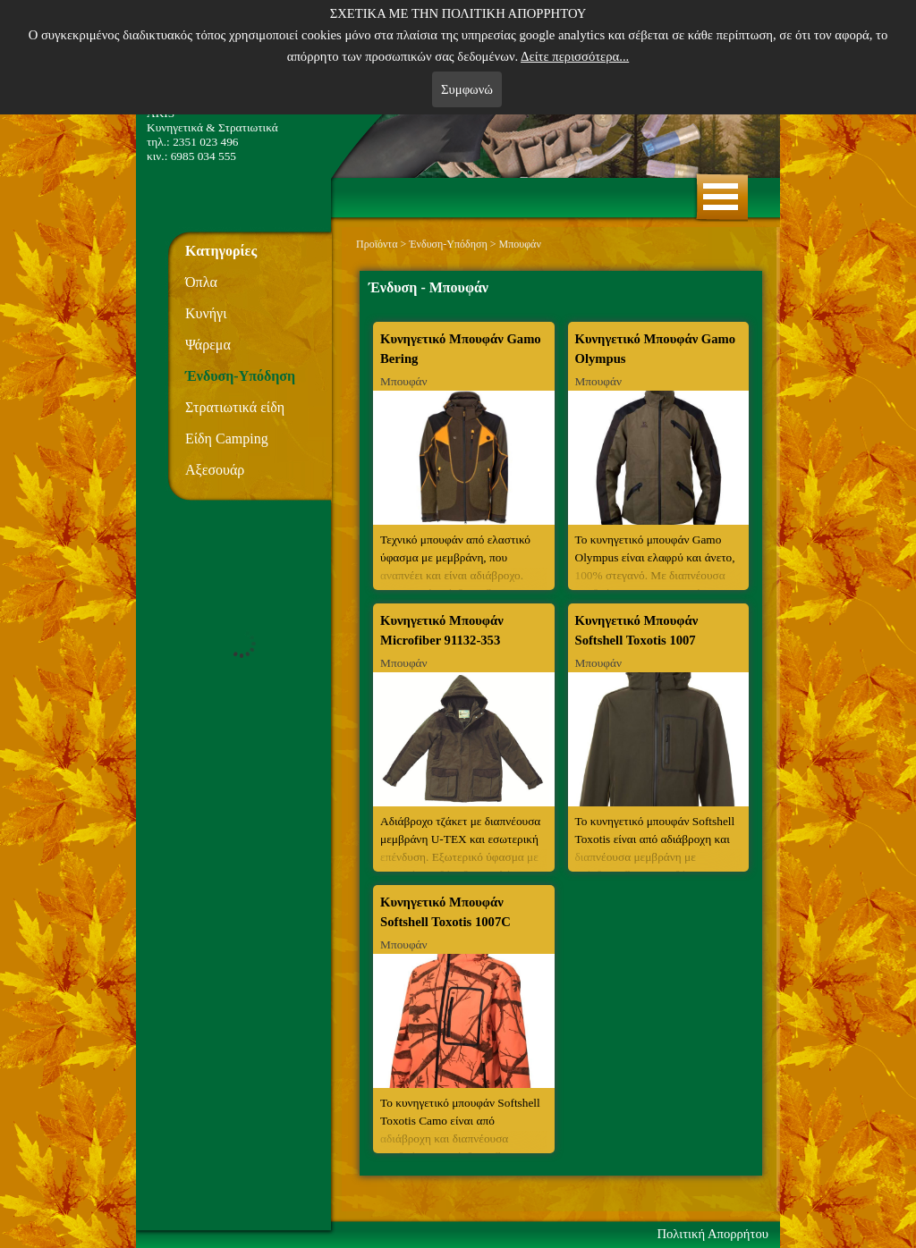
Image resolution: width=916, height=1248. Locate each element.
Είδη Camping (226, 438)
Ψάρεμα (208, 344)
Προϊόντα (376, 244)
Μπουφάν (520, 244)
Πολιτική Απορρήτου (712, 1234)
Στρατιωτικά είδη (234, 407)
